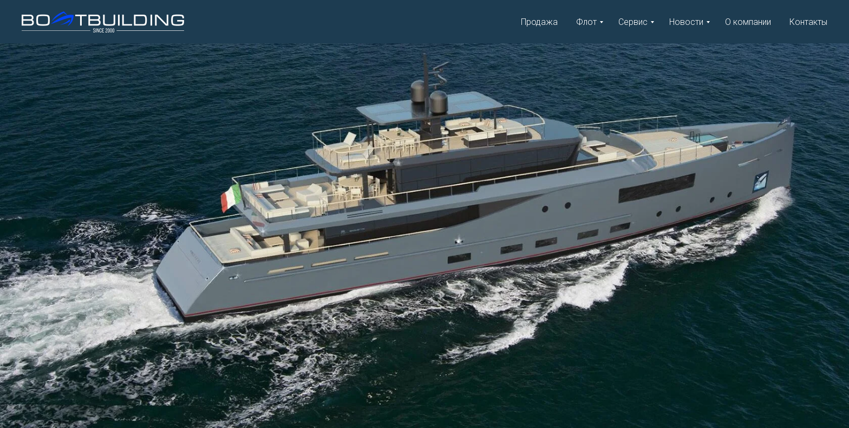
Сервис (633, 22)
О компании (748, 22)
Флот (586, 22)
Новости (686, 22)
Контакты (808, 22)
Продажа (539, 22)
